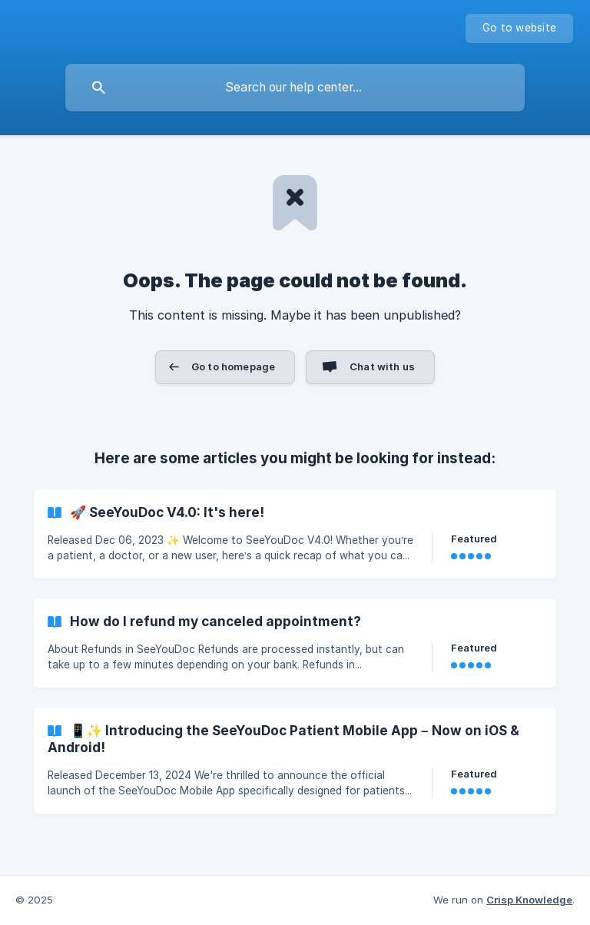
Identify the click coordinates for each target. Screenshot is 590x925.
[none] (519, 28)
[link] (295, 534)
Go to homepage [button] (233, 366)
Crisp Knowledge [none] (529, 900)
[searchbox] (295, 87)
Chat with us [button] (382, 366)
